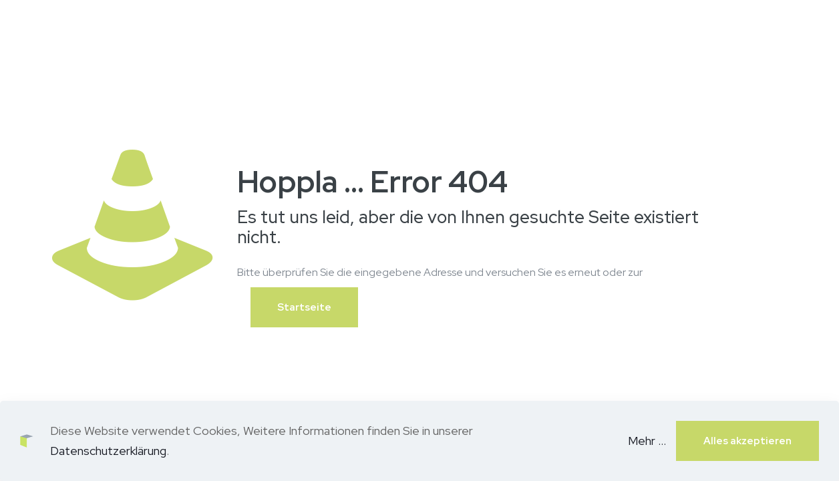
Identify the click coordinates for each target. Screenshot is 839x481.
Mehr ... (647, 440)
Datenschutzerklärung (108, 450)
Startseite (304, 307)
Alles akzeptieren (747, 441)
